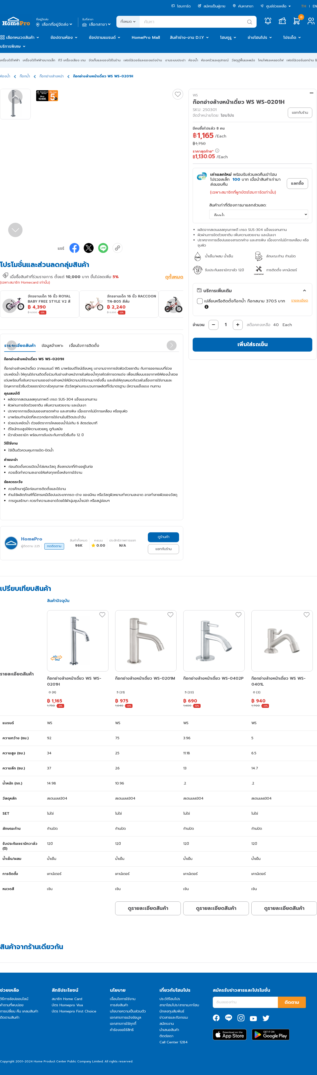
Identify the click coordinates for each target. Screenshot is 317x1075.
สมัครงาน (166, 1023)
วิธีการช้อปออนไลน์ (14, 999)
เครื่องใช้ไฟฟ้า (10, 60)
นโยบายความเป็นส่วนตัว (128, 1011)
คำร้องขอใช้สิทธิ (122, 1029)
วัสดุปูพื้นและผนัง (243, 60)
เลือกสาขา (97, 24)
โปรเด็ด (289, 38)
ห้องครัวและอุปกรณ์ (215, 60)
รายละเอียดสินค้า (20, 346)
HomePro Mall (146, 38)
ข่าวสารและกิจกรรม (173, 1017)
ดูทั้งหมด (174, 277)
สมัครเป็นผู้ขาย (211, 6)
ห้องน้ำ (193, 60)
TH (303, 6)
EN (315, 6)
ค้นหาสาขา (243, 6)
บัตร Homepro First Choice (74, 1011)
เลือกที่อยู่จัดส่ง (54, 24)
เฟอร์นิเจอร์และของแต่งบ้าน (143, 60)
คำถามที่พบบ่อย (12, 1005)
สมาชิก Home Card (67, 999)
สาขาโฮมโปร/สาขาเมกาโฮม (179, 1005)
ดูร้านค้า (163, 536)
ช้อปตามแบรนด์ (102, 38)
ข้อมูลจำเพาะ (52, 346)
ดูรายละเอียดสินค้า (148, 908)
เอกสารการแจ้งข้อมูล (125, 1017)
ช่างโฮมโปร (257, 38)
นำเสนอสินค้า (169, 1029)
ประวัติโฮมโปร (169, 999)
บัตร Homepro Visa (67, 1005)
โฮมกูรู (226, 38)
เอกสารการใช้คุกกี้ (123, 1023)
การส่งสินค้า (119, 1005)
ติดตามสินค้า (9, 1017)
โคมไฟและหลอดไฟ (271, 60)
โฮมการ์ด (181, 6)
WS (195, 95)
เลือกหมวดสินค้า (20, 38)
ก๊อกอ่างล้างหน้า (51, 76)
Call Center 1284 (173, 1042)
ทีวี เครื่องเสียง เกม (72, 60)
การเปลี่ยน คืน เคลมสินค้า (19, 1011)
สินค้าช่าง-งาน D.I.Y (187, 38)
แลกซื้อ (297, 183)
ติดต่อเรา (166, 1036)
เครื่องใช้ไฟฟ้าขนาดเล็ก (39, 60)
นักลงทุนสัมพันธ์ (171, 1011)
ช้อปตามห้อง (62, 38)
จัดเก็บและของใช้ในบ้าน (105, 60)
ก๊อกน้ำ (25, 76)
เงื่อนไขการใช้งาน (122, 999)
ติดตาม (292, 1002)
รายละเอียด (299, 300)
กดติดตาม (54, 546)
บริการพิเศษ (10, 46)
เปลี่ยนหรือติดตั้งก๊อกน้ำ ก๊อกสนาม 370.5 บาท (241, 304)
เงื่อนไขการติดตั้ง (84, 346)
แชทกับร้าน (164, 549)
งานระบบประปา (175, 60)
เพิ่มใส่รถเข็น (253, 344)
